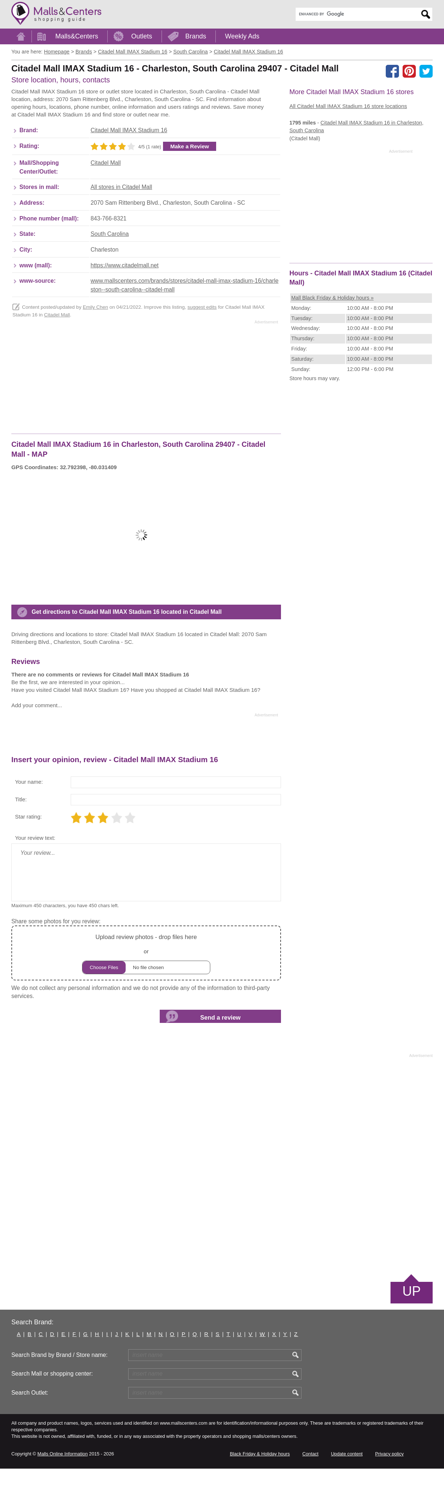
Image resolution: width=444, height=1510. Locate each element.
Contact (310, 1495)
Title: (21, 841)
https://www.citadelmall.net (124, 307)
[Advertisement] (144, 110)
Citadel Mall (105, 204)
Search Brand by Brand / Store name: (59, 1396)
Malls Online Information (62, 1495)
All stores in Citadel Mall (121, 228)
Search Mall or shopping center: (52, 1415)
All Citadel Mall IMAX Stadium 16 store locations (348, 106)
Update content (346, 1495)
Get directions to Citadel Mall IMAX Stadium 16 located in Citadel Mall (127, 653)
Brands (195, 36)
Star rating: (28, 858)
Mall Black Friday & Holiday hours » (332, 298)
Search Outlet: (29, 1434)
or (146, 994)
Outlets (141, 36)
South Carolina (109, 275)
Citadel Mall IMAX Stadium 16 (128, 171)
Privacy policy (389, 1495)
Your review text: (35, 879)
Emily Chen (95, 348)
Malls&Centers (76, 36)
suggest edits (202, 348)
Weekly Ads (242, 36)
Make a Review (189, 188)
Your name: (29, 823)
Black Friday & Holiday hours (260, 1495)
